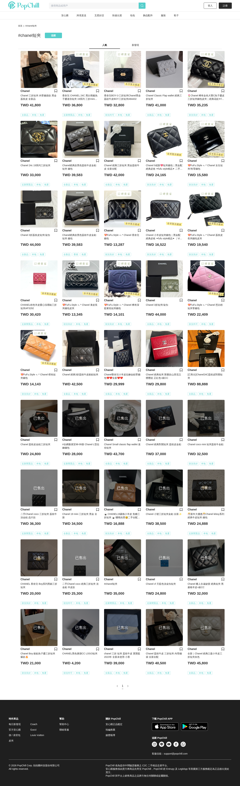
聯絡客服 (64, 729)
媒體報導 (110, 735)
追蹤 (53, 35)
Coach (33, 724)
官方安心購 (15, 729)
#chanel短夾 (31, 26)
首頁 (20, 26)
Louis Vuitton (37, 735)
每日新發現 (15, 724)
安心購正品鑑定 (114, 724)
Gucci (33, 729)
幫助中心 (64, 724)
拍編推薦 (110, 729)
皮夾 (11, 740)
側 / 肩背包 (14, 735)
